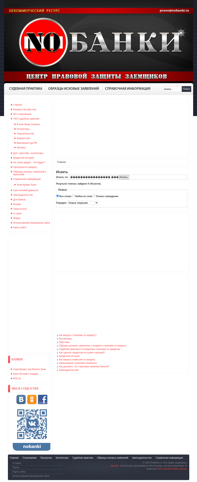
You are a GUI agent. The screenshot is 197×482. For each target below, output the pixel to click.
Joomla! (114, 465)
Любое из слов (83, 196)
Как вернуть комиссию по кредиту (77, 359)
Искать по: (62, 177)
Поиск (186, 88)
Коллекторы (65, 338)
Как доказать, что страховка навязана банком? (84, 366)
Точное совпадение (107, 196)
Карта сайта (19, 471)
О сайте (17, 463)
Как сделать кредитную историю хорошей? (82, 352)
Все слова (65, 196)
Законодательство (69, 370)
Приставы (64, 342)
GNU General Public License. (172, 468)
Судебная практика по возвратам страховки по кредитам (89, 349)
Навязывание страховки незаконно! (78, 363)
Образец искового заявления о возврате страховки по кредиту (92, 345)
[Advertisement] (30, 294)
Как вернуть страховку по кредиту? (78, 335)
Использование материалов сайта (31, 476)
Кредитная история (69, 356)
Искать (124, 177)
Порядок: (62, 203)
